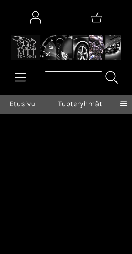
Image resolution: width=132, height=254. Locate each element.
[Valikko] (123, 104)
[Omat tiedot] (35, 17)
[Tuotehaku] (73, 77)
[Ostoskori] (96, 17)
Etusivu (23, 103)
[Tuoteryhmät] (20, 77)
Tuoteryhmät (80, 103)
